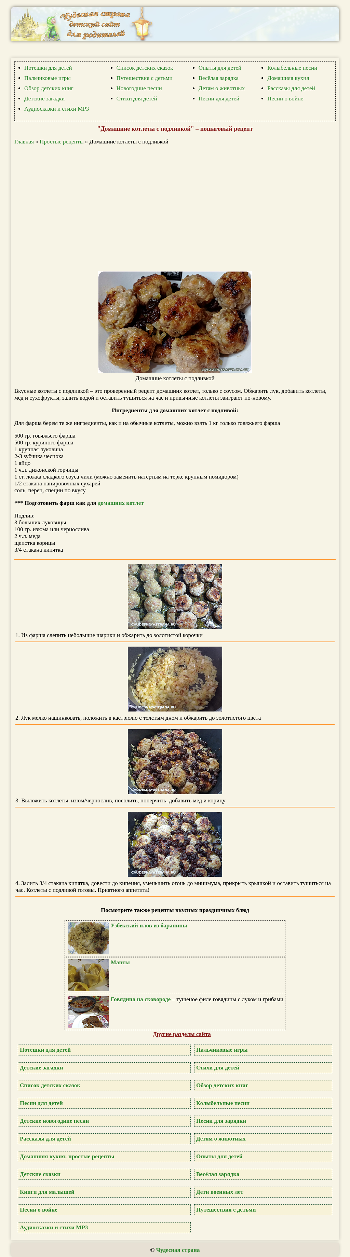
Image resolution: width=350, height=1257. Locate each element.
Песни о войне (285, 98)
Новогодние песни (139, 88)
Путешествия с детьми (145, 78)
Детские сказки (40, 1174)
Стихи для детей (137, 98)
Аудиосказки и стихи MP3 (56, 109)
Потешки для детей (48, 68)
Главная (24, 141)
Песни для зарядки (221, 1121)
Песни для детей (219, 98)
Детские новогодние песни (54, 1121)
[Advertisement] (178, 208)
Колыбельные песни (292, 68)
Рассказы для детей (291, 88)
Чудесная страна (178, 1250)
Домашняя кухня (288, 78)
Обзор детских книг (48, 88)
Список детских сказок (145, 68)
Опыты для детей (220, 68)
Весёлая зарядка (219, 78)
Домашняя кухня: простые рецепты (67, 1156)
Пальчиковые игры (47, 78)
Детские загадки (44, 98)
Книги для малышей (47, 1192)
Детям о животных (222, 88)
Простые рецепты (62, 141)
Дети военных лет (219, 1192)
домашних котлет (121, 503)
